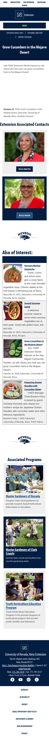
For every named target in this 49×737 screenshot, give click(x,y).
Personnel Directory (35, 33)
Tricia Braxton (24, 169)
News (5, 2)
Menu (24, 25)
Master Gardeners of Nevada (23, 496)
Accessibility (25, 697)
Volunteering (28, 2)
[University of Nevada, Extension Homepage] (24, 647)
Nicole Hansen (24, 215)
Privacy (25, 733)
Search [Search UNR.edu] (24, 5)
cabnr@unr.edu (24, 668)
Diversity (24, 689)
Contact (25, 704)
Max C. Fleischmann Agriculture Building (18, 665)
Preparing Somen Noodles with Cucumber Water (33, 386)
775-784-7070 (18, 671)
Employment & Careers (24, 719)
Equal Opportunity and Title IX (24, 711)
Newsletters (15, 2)
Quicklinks (41, 2)
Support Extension (24, 37)
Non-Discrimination (24, 726)
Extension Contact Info (15, 33)
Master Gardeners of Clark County (21, 551)
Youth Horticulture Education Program (23, 605)
